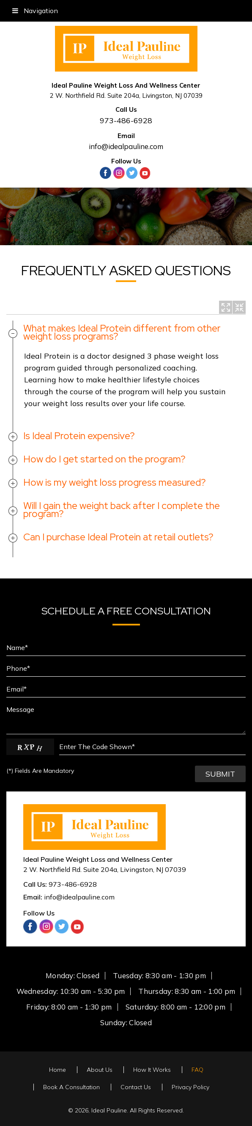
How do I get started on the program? (104, 459)
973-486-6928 (126, 120)
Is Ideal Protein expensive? (79, 435)
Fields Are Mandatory (40, 771)
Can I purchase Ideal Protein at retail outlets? (118, 537)
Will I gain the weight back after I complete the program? (121, 509)
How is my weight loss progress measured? (114, 482)
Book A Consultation (71, 1087)
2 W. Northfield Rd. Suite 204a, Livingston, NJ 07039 (126, 95)
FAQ (197, 1069)
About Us (99, 1069)
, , (104, 869)
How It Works (152, 1069)
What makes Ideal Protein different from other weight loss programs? (122, 332)
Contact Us (136, 1087)
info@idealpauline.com (126, 146)
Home (57, 1069)
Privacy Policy (190, 1087)
